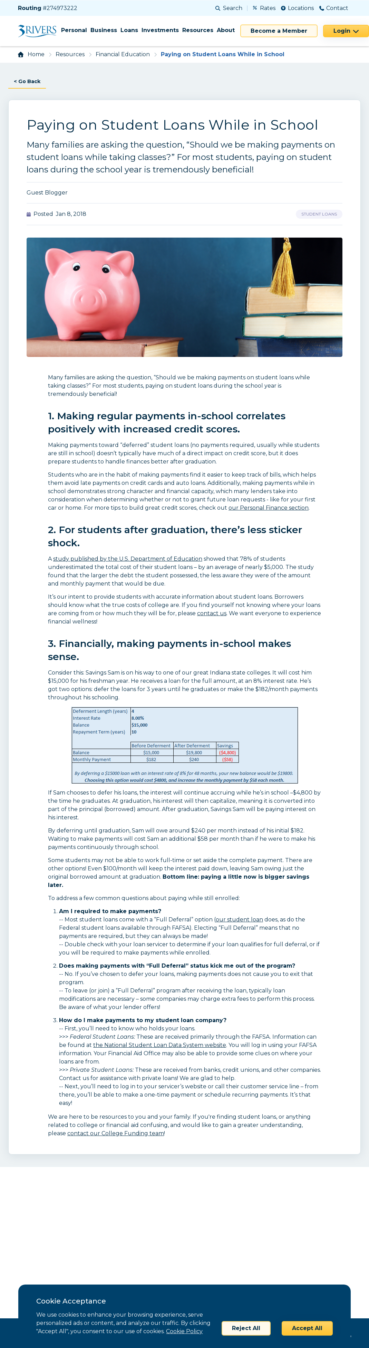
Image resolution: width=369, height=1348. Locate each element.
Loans (129, 30)
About (226, 30)
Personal (74, 30)
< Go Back (28, 81)
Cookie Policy (184, 1331)
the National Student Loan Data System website (159, 1045)
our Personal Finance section (269, 508)
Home (36, 54)
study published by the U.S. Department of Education (127, 559)
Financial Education (123, 54)
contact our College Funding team (115, 1133)
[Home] (39, 31)
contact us (211, 613)
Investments (160, 30)
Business (103, 30)
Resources (197, 30)
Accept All (307, 1328)
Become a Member (279, 31)
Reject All (246, 1328)
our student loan (239, 920)
